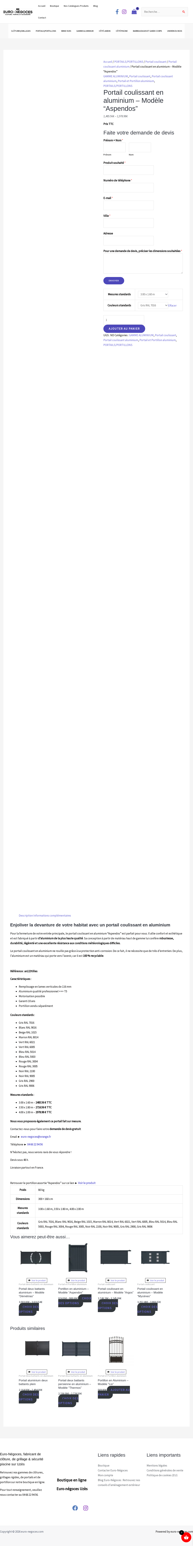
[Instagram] (124, 11)
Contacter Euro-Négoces (113, 1470)
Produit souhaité (114, 163)
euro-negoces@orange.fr (36, 1137)
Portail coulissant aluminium (120, 340)
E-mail (108, 198)
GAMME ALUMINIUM (84, 31)
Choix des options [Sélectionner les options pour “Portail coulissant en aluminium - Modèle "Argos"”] (108, 1305)
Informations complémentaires (52, 915)
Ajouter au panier (124, 328)
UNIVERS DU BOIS (174, 31)
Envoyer (114, 280)
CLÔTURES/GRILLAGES (20, 31)
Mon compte (105, 1475)
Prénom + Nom (113, 140)
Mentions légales (157, 1465)
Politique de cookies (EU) (162, 1475)
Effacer (172, 305)
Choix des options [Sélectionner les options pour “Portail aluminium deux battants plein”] (29, 1397)
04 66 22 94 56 (35, 1144)
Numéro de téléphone (117, 180)
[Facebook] (117, 11)
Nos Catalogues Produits (76, 5)
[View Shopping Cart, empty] (134, 12)
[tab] (26, 915)
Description (26, 915)
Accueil (41, 5)
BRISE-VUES (66, 31)
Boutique (54, 5)
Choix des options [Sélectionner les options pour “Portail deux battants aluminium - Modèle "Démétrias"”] (29, 1309)
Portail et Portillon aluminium (136, 81)
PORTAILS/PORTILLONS (46, 31)
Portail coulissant (155, 62)
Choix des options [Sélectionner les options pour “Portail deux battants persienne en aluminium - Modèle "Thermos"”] (68, 1400)
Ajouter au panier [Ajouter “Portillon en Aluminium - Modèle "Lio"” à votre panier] (114, 1392)
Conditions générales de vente (165, 1470)
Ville (106, 216)
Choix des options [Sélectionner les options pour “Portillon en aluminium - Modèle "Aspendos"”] (75, 1300)
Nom (131, 154)
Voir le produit (86, 1183)
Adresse (108, 233)
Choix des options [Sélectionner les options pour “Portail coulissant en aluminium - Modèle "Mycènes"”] (147, 1309)
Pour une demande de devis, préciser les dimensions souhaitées (142, 251)
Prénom (107, 154)
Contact (42, 17)
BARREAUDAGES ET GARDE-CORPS (147, 31)
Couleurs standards (119, 305)
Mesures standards (119, 294)
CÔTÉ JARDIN (104, 31)
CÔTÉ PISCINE (122, 31)
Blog (95, 5)
